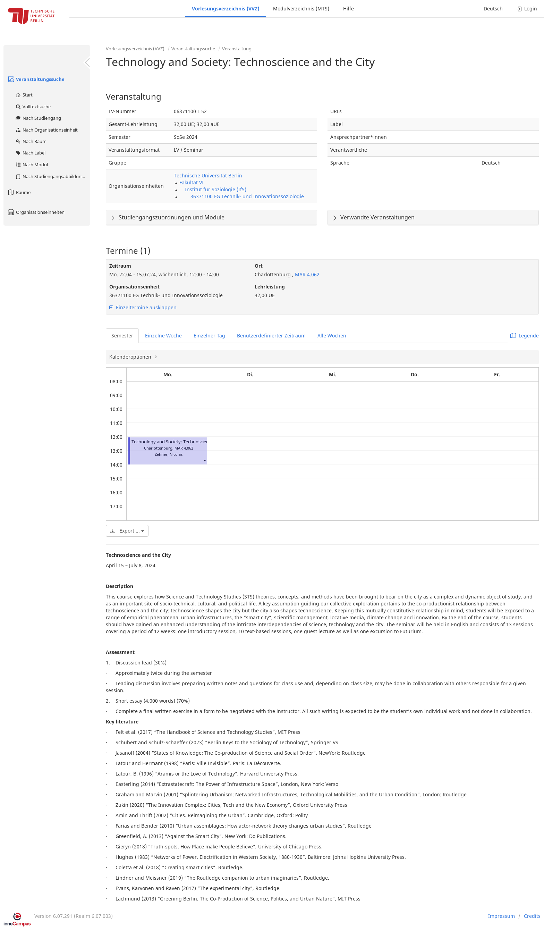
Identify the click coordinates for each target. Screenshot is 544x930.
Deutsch (493, 8)
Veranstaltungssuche (36, 79)
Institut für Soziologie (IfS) (215, 189)
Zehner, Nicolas (168, 454)
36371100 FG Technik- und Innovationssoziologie (247, 196)
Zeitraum (120, 265)
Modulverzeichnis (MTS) (301, 8)
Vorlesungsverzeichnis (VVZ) (225, 8)
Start (24, 95)
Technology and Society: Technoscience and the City (185, 442)
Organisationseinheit (134, 286)
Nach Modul (31, 164)
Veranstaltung (237, 48)
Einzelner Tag (209, 335)
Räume (19, 192)
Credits (532, 916)
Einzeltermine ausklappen (143, 307)
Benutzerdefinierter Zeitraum (271, 335)
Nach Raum (30, 141)
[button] (204, 460)
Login (527, 8)
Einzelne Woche (163, 335)
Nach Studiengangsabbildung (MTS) (52, 176)
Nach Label (30, 153)
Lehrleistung (270, 286)
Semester (122, 335)
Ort (259, 265)
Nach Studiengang (38, 118)
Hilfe (348, 8)
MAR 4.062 (307, 274)
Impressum (501, 916)
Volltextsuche (33, 106)
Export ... (127, 530)
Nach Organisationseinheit (46, 130)
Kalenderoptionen (131, 356)
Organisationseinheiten (36, 212)
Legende (524, 335)
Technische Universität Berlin (208, 175)
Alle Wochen (331, 335)
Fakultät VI (191, 182)
